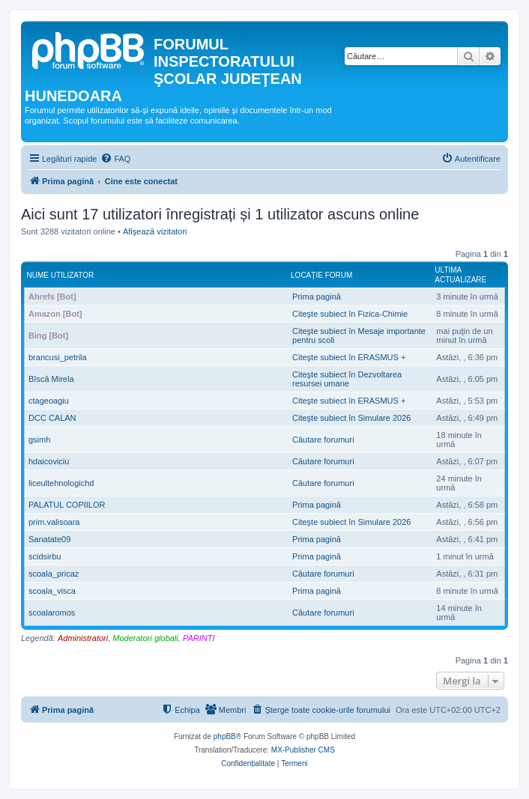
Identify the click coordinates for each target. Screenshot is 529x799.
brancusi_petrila (57, 357)
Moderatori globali (145, 638)
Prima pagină (316, 296)
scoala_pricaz (53, 573)
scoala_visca (52, 590)
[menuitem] (115, 159)
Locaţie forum (321, 275)
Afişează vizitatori (155, 231)
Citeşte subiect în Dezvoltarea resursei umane (347, 379)
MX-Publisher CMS (303, 750)
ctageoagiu (48, 400)
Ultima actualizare (460, 275)
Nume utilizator (60, 275)
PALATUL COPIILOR (67, 504)
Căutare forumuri (323, 439)
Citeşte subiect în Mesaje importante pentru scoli (359, 335)
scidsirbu (44, 556)
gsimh (39, 439)
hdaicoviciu (48, 461)
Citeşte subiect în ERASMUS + (348, 357)
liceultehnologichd (61, 483)
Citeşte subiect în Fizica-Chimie (350, 313)
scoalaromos (51, 612)
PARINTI (199, 638)
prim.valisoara (53, 521)
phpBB (225, 736)
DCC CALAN (52, 417)
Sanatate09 (49, 539)
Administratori (83, 638)
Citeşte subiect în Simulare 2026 (351, 417)
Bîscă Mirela (51, 378)
